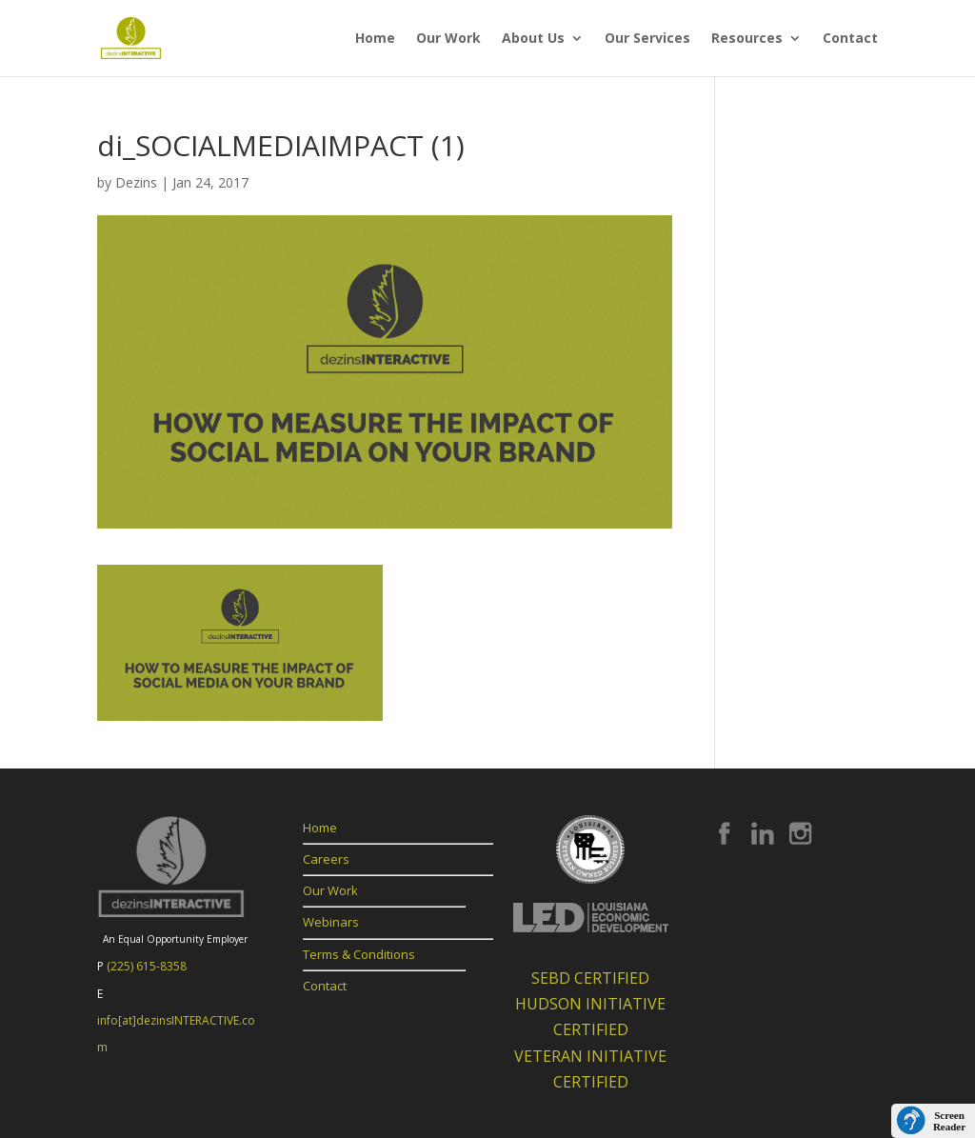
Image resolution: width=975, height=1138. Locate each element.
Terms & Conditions (359, 954)
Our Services (647, 39)
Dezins (136, 182)
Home (375, 39)
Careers (326, 859)
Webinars (331, 921)
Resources (747, 39)
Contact (850, 39)
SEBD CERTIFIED (590, 978)
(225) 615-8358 (147, 966)
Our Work (448, 39)
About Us (533, 39)
